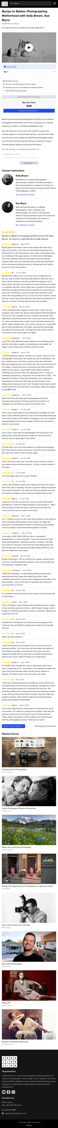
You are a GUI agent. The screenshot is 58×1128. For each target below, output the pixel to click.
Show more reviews (13, 726)
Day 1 (6, 71)
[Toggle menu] (54, 3)
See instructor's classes (25, 194)
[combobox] (30, 3)
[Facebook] (8, 1092)
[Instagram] (13, 1092)
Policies (29, 1125)
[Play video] (29, 47)
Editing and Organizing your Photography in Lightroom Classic (27, 886)
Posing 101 (6, 1002)
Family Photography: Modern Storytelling (19, 808)
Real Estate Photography (12, 964)
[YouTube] (4, 1092)
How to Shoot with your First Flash (16, 925)
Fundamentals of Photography (14, 769)
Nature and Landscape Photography (16, 847)
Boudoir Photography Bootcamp (15, 1041)
